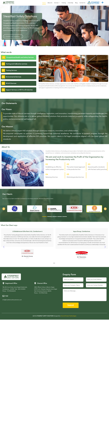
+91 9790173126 (43, 293)
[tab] (18, 57)
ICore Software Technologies (68, 316)
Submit (70, 305)
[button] (3, 209)
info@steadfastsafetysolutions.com (12, 300)
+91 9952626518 (11, 291)
